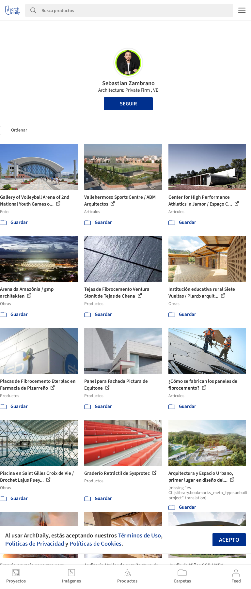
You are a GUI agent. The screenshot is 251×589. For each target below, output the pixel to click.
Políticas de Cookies (95, 543)
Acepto (229, 540)
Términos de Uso (139, 535)
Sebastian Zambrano (128, 83)
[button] (15, 130)
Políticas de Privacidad (34, 543)
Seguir (128, 103)
